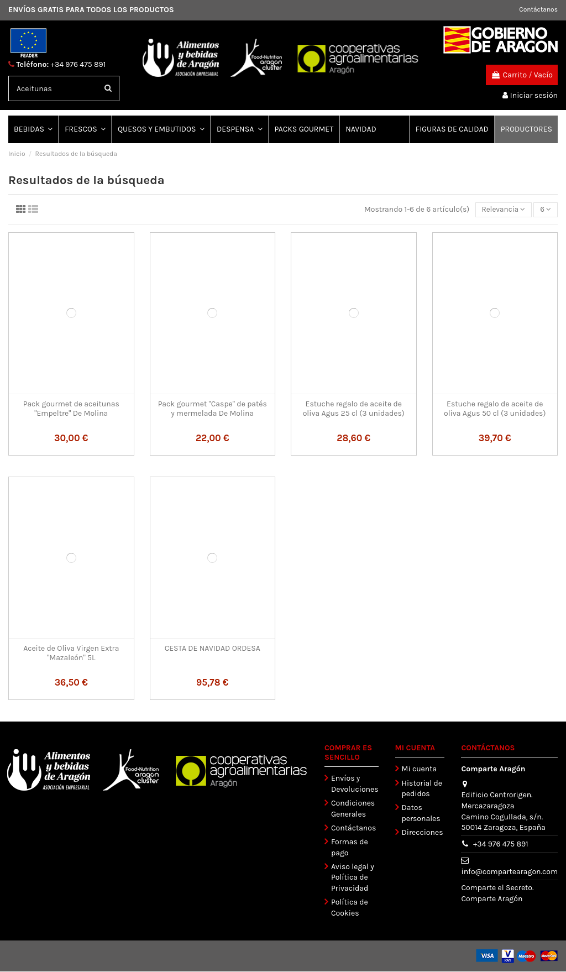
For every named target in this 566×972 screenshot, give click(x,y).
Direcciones (422, 833)
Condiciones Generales (353, 809)
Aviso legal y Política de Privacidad (352, 878)
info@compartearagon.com (509, 872)
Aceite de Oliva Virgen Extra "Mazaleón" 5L (71, 653)
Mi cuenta (419, 769)
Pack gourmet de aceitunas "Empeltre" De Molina (71, 409)
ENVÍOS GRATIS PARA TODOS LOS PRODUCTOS (91, 9)
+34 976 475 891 (78, 64)
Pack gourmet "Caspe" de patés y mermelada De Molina (212, 409)
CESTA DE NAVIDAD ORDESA (212, 649)
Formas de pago (349, 848)
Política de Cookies (349, 908)
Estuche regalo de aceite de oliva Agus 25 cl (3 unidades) (354, 409)
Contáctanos (538, 9)
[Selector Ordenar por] (502, 210)
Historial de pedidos (422, 789)
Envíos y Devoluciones (355, 784)
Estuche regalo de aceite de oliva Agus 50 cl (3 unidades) (495, 409)
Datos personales (421, 813)
